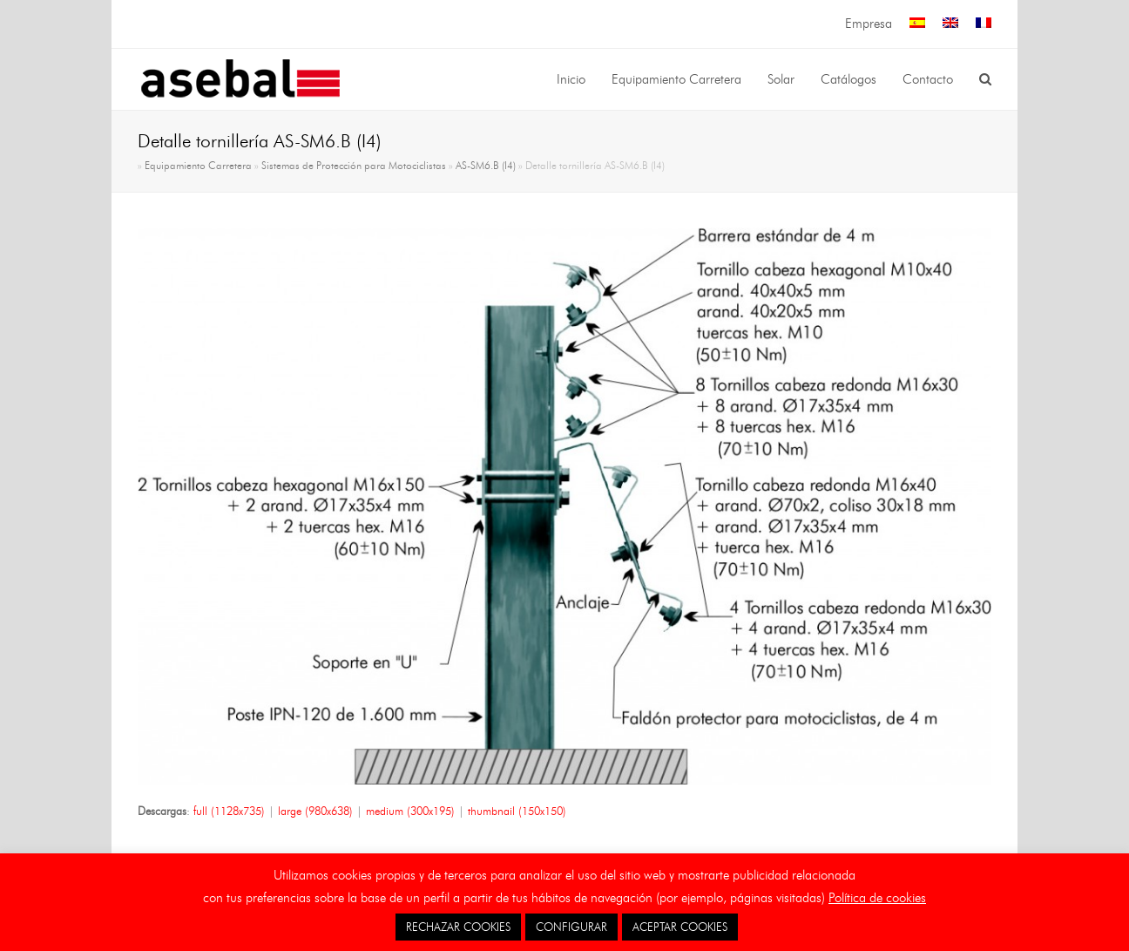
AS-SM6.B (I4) (486, 166)
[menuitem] (917, 24)
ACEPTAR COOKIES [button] (679, 927)
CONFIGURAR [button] (571, 927)
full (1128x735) (229, 811)
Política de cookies (877, 898)
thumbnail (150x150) (517, 811)
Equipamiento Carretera (198, 166)
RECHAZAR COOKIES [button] (458, 927)
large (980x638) (315, 811)
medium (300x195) (410, 811)
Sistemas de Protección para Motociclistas (353, 166)
